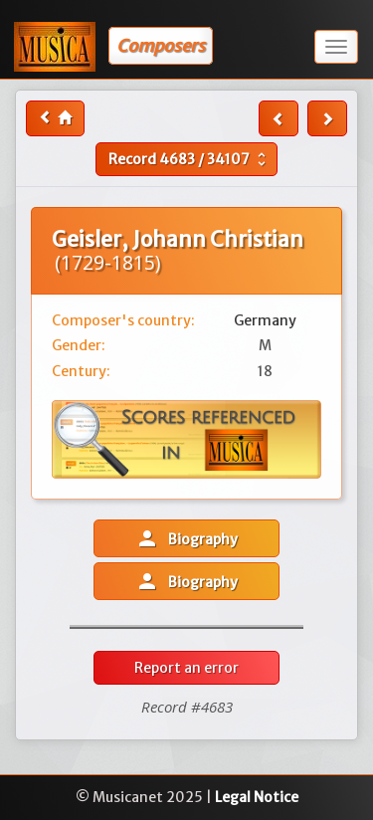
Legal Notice (256, 797)
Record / (189, 159)
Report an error (186, 668)
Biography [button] (186, 538)
